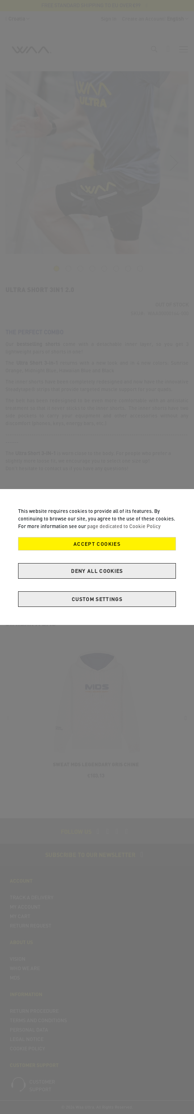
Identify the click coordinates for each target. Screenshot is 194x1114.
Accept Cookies (97, 544)
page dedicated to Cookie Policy (124, 526)
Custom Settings (97, 599)
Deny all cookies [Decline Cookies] (97, 571)
